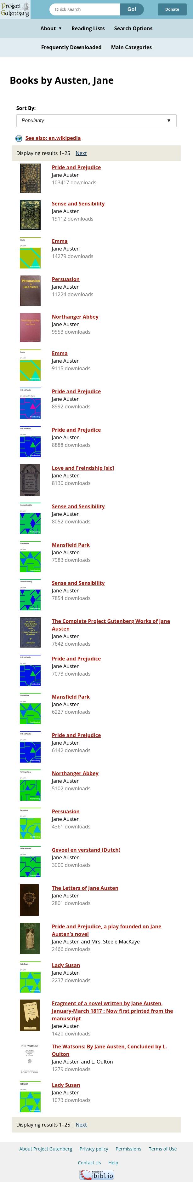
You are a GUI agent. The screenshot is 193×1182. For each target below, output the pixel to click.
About (51, 28)
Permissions (128, 1149)
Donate (172, 9)
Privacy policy (94, 1149)
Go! (132, 9)
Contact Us (89, 1163)
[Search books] (84, 9)
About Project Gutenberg (45, 1149)
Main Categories (131, 47)
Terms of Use (163, 1149)
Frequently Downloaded (71, 47)
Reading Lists (88, 28)
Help (113, 1163)
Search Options (133, 28)
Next (81, 153)
